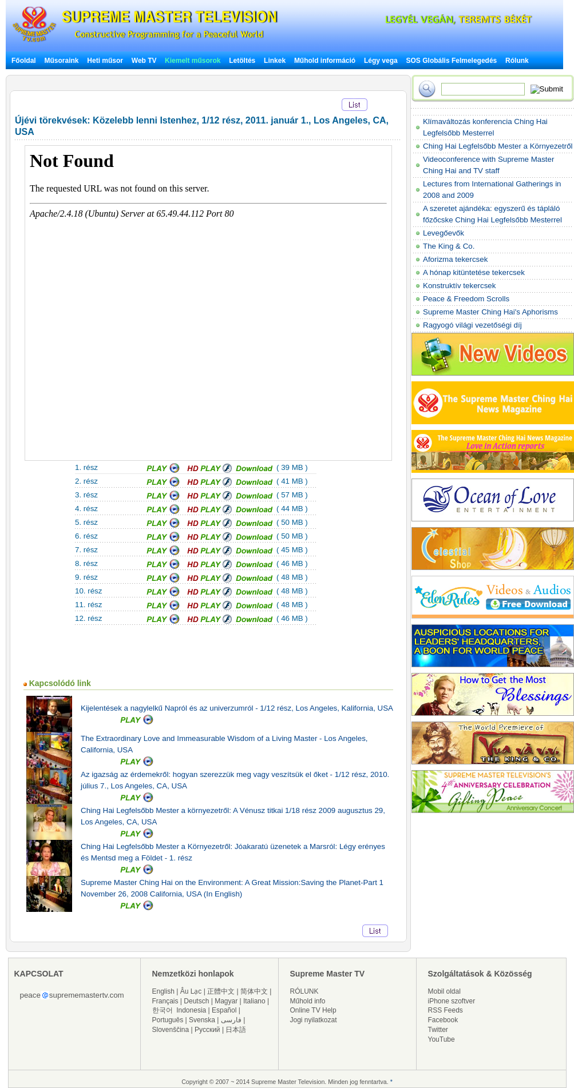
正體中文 (221, 991)
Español (224, 1010)
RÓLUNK (304, 991)
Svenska (202, 1020)
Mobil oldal (444, 991)
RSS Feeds (445, 1010)
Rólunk (517, 61)
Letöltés (242, 61)
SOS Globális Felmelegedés (451, 61)
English (163, 991)
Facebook (443, 1020)
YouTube (441, 1039)
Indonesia (191, 1010)
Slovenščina (170, 1030)
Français (165, 1001)
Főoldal (23, 61)
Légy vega (381, 61)
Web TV (145, 61)
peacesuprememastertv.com (72, 995)
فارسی (231, 1020)
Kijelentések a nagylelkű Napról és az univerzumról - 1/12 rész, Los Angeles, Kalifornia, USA (237, 708)
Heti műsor (105, 61)
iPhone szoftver (452, 1001)
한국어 (162, 1010)
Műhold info (308, 1001)
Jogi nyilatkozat (313, 1020)
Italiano (254, 1001)
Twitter (438, 1030)
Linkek (275, 61)
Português (168, 1020)
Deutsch (196, 1001)
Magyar (226, 1001)
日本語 (235, 1030)
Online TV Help (313, 1010)
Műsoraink (61, 61)
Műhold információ (324, 61)
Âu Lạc (191, 991)
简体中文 (254, 991)
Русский (207, 1030)
